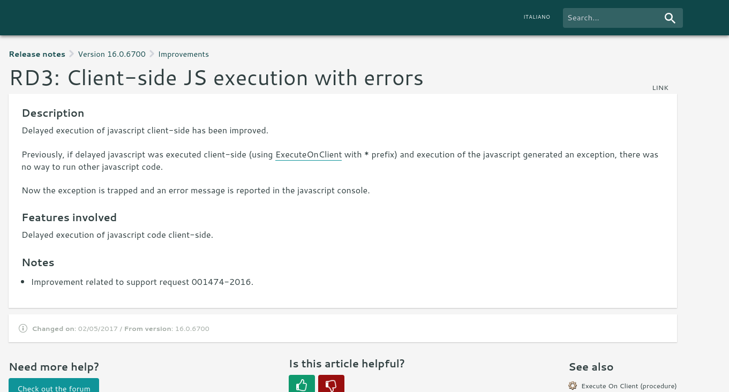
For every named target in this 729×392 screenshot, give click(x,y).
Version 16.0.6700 (112, 53)
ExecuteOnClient (308, 154)
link (660, 87)
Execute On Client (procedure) (629, 385)
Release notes (37, 53)
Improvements (183, 53)
